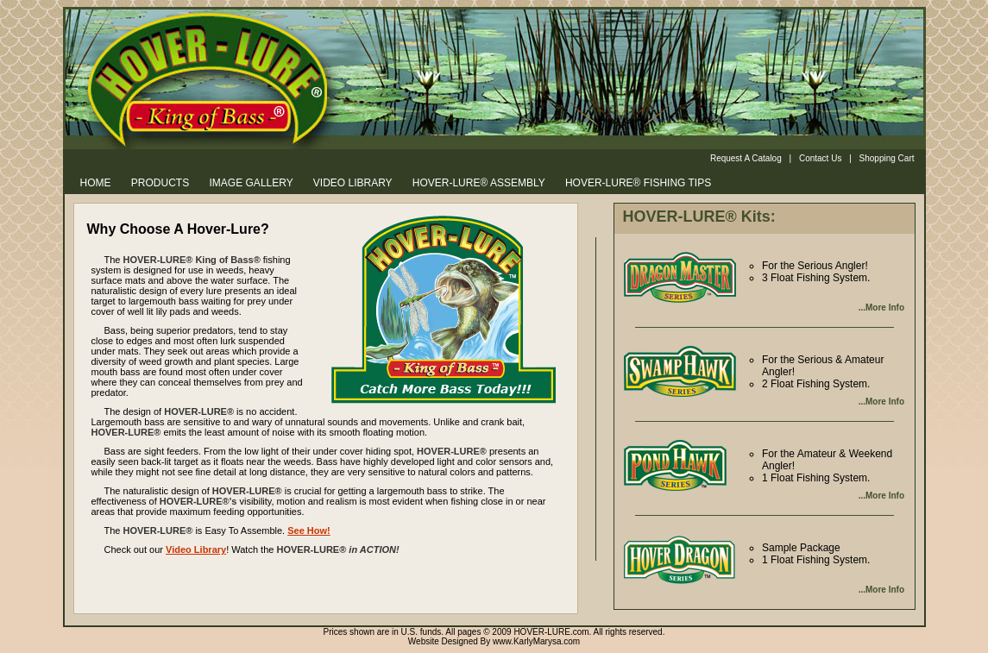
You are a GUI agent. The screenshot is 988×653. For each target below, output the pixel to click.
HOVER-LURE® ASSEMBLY (478, 183)
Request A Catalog (746, 158)
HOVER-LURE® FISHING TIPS (638, 183)
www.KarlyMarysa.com (536, 641)
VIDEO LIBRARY (353, 183)
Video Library (196, 549)
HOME (95, 183)
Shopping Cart (887, 158)
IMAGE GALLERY (251, 183)
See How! (308, 530)
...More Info (881, 307)
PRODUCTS (160, 183)
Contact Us (820, 158)
